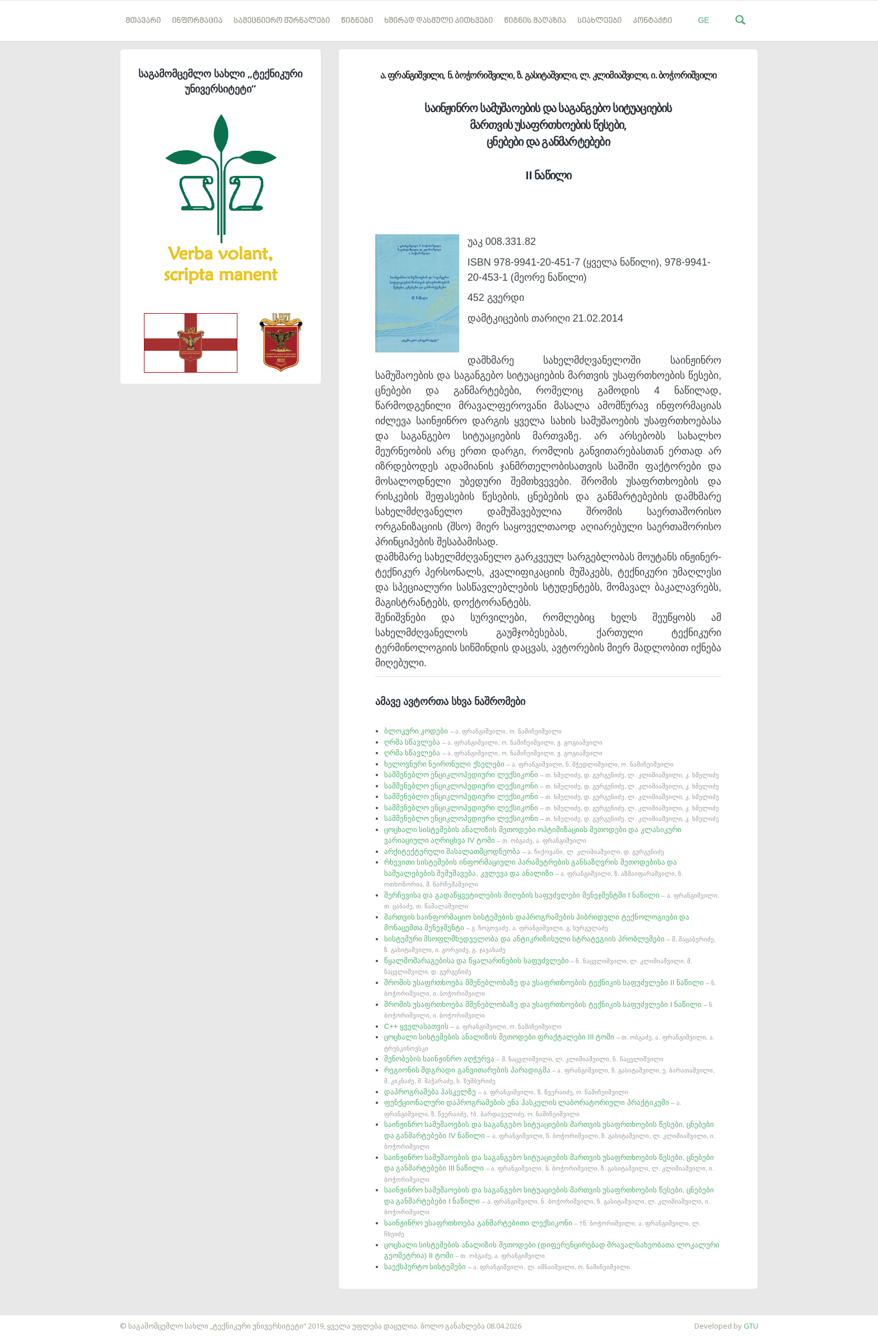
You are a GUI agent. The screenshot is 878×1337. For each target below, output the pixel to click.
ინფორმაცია (197, 21)
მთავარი (143, 21)
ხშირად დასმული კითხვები (438, 21)
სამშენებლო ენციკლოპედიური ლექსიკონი (551, 774)
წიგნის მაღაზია (535, 21)
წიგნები (357, 21)
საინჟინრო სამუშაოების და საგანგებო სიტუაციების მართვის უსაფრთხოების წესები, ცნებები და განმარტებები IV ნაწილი (549, 1135)
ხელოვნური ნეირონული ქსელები (529, 764)
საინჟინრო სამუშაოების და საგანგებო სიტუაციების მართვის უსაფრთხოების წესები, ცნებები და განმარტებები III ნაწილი (549, 1168)
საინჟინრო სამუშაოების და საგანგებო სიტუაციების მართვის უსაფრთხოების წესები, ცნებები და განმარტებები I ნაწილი (549, 1200)
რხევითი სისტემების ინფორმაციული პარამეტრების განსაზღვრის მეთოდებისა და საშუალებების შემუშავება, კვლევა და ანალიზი (534, 873)
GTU (751, 1326)
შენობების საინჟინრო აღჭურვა (524, 1059)
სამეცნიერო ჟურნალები (281, 21)
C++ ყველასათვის (473, 1026)
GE (703, 20)
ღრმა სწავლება (493, 742)
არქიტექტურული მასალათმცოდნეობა (524, 851)
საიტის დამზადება (33, 1320)
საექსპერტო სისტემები (507, 1266)
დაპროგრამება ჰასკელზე (506, 1092)
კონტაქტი (652, 21)
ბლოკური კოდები (473, 731)
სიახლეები (599, 21)
